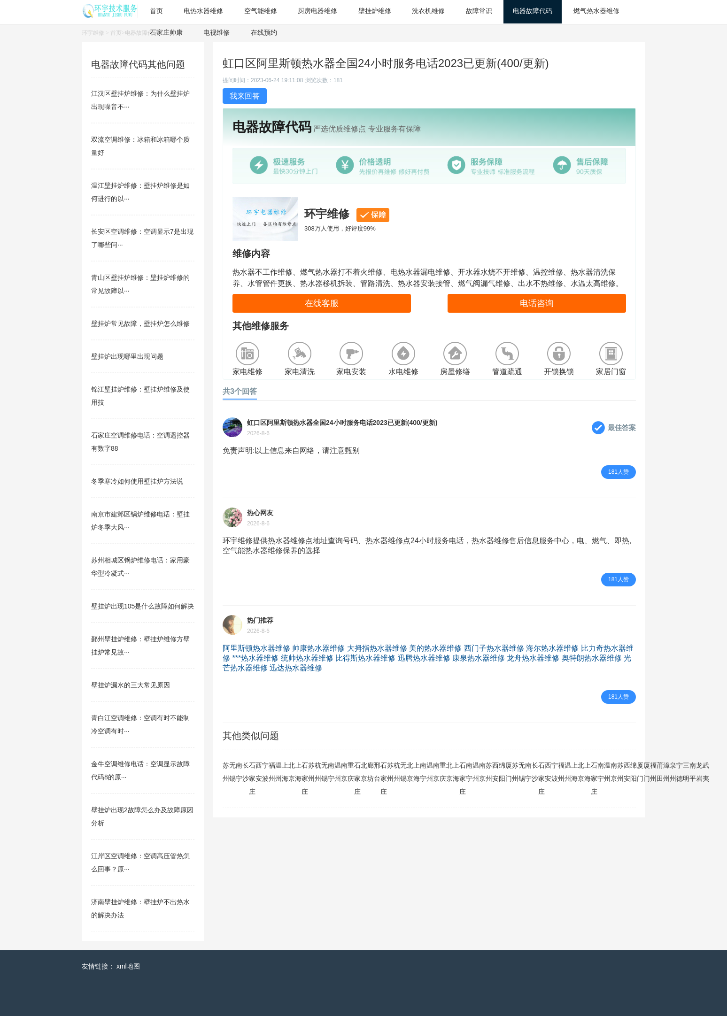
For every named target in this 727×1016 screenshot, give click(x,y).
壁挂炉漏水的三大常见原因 (130, 685)
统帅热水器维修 (307, 658)
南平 (692, 772)
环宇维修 (93, 33)
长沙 (245, 772)
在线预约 (264, 32)
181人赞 (618, 472)
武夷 (706, 772)
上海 (285, 772)
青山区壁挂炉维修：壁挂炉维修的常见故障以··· (140, 284)
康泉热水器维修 (478, 658)
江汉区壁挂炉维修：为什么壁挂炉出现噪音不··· (140, 100)
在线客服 (322, 303)
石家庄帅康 (166, 32)
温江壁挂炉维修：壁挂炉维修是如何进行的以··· (140, 192)
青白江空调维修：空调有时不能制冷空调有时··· (140, 724)
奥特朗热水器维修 (592, 658)
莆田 (660, 772)
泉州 (673, 772)
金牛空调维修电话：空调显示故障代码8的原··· (140, 770)
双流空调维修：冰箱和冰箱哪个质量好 (140, 146)
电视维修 (216, 32)
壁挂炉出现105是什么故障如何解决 (142, 606)
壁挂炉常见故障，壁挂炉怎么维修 (140, 323)
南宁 (239, 772)
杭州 (318, 772)
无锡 (232, 772)
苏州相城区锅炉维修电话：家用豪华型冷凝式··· (140, 566)
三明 (686, 772)
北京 (291, 772)
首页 (116, 33)
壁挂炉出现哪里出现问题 (127, 356)
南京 (344, 772)
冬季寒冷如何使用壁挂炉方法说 (137, 481)
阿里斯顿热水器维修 (256, 648)
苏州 (226, 772)
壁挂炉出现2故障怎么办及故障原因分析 (142, 816)
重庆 (351, 772)
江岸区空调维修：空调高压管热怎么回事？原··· (140, 862)
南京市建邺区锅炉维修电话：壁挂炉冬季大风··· (140, 520)
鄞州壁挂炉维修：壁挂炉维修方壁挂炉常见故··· (140, 645)
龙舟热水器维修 (533, 658)
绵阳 (502, 772)
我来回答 (245, 96)
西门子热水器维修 (494, 648)
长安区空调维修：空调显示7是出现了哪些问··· (142, 238)
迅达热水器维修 (296, 668)
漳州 (666, 772)
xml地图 (128, 966)
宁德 (679, 772)
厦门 (508, 772)
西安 (258, 772)
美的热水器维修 (435, 648)
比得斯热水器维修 (365, 658)
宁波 (265, 772)
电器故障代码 (142, 33)
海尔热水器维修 (552, 648)
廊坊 (370, 772)
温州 (278, 772)
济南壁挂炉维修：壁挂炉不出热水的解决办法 (140, 908)
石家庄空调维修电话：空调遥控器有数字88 (140, 441)
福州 (272, 772)
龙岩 (699, 772)
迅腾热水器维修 (424, 658)
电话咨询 (537, 303)
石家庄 (252, 778)
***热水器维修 (255, 658)
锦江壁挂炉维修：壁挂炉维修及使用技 (140, 395)
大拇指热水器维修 (377, 648)
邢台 (377, 772)
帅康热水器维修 (318, 648)
